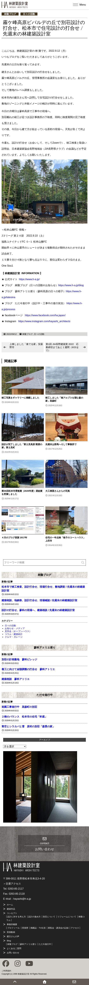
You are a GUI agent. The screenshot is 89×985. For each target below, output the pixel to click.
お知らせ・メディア (15, 628)
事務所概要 (12, 924)
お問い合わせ (13, 953)
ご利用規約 (6, 971)
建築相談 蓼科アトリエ (16, 679)
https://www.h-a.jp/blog (71, 285)
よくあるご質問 (14, 948)
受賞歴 (25, 928)
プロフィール (13, 928)
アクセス (75, 928)
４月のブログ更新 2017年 (14, 537)
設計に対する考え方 (16, 916)
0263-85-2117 (16, 888)
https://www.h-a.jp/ (29, 279)
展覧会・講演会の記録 (58, 928)
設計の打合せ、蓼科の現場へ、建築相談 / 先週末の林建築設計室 (38, 610)
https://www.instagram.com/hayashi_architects (44, 321)
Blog (9, 940)
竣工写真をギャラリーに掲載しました (20, 397)
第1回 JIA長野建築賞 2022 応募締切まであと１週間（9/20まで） (62, 347)
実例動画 (11, 932)
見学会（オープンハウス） (18, 631)
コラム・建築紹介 (14, 634)
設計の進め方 (34, 916)
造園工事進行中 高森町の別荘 (19, 706)
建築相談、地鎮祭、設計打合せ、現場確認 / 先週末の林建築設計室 (39, 600)
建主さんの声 (13, 936)
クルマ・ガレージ (14, 637)
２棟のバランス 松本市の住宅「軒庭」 (24, 716)
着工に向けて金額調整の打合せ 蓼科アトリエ (28, 669)
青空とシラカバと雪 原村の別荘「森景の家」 (28, 726)
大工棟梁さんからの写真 (57, 491)
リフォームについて (67, 916)
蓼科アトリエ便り (44, 647)
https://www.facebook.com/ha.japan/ (45, 315)
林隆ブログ (10, 14)
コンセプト (12, 913)
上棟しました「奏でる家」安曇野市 (26, 346)
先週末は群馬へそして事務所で (60, 444)
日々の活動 (29, 14)
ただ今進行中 (44, 694)
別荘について (49, 916)
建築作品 (11, 909)
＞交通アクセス (12, 883)
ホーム (10, 904)
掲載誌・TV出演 (38, 928)
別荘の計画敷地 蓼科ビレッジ (19, 659)
